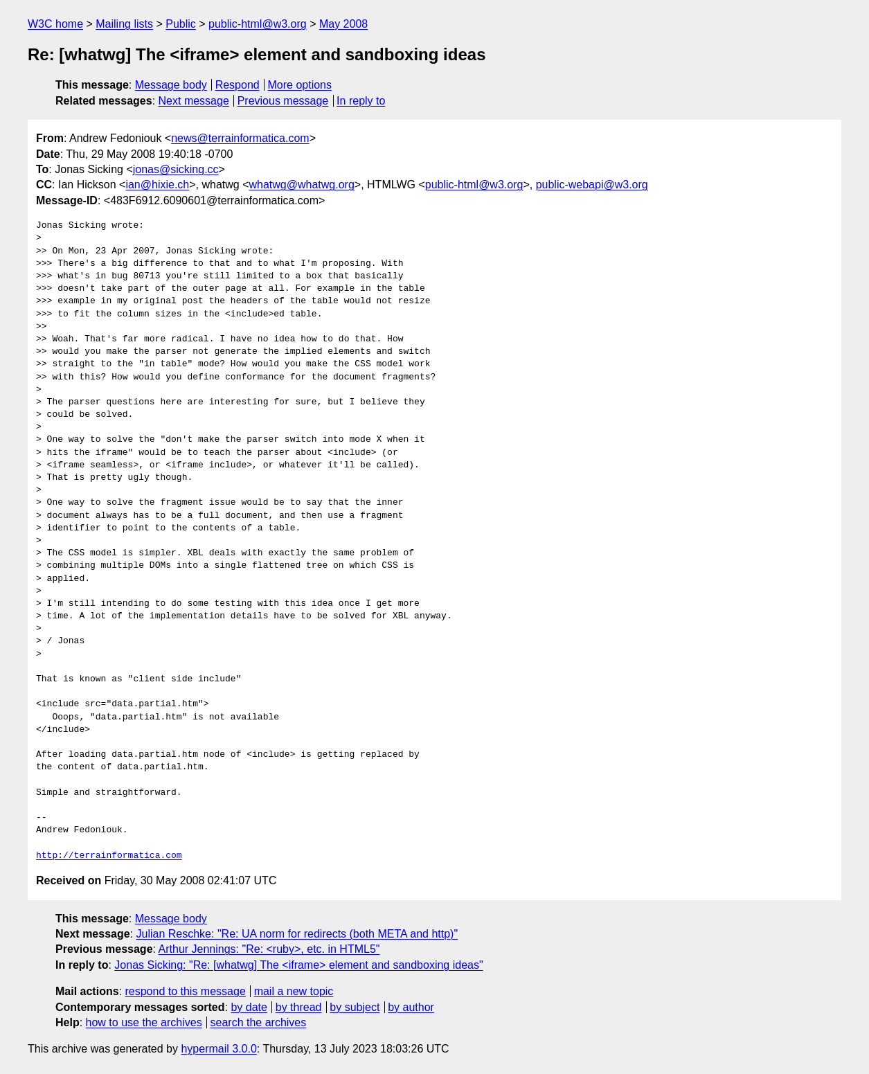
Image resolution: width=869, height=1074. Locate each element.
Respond (237, 85)
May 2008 (343, 24)
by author (411, 1007)
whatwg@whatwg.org (302, 184)
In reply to (361, 101)
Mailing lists (124, 24)
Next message (194, 101)
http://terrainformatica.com (109, 856)
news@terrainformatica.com (240, 138)
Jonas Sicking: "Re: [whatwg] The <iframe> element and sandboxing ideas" (298, 965)
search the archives (258, 1022)
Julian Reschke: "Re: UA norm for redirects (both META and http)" (297, 934)
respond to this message (185, 991)
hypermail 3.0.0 (218, 1049)
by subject (354, 1007)
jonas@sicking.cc (176, 169)
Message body (171, 85)
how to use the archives (144, 1022)
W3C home (55, 24)
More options (300, 85)
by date (249, 1007)
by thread (299, 1007)
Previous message (283, 101)
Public (180, 24)
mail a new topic (294, 991)
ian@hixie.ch (157, 184)
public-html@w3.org (257, 24)
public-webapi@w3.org (592, 184)
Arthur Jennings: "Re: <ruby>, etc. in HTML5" (269, 949)
